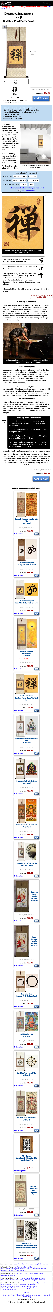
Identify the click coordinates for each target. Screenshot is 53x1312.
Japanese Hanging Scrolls (25, 1288)
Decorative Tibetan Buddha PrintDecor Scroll (26, 826)
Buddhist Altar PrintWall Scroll (26, 1035)
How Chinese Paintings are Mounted (13, 1269)
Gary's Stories (38, 1273)
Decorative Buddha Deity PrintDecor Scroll (26, 782)
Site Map (26, 1292)
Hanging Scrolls (6, 1284)
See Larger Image (26, 190)
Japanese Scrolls (32, 1286)
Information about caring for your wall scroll (27, 188)
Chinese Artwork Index (8, 1288)
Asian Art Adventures (8, 1275)
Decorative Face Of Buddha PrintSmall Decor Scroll (26, 864)
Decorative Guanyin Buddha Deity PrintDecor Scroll (26, 741)
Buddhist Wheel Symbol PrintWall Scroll (26, 1074)
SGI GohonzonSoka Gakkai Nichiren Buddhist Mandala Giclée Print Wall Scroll (26, 1245)
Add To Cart (41, 98)
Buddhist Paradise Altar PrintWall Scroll (26, 1119)
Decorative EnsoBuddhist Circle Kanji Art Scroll (26, 995)
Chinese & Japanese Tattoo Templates (13, 1270)
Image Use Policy (9, 1295)
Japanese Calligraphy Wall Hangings (13, 1286)
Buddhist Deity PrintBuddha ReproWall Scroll (26, 653)
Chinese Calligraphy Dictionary (35, 1280)
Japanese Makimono (43, 1283)
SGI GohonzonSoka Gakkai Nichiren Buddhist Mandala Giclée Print (26, 1158)
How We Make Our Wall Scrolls (24, 1267)
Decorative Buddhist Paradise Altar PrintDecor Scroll (26, 521)
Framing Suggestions (27, 1278)
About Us (20, 1273)
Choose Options (20, 1171)
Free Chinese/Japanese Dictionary (12, 1280)
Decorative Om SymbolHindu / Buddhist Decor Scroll (26, 564)
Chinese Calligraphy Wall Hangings (24, 1284)
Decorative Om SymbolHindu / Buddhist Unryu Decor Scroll (26, 602)
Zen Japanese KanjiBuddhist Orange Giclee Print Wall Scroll (26, 698)
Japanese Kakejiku (29, 1283)
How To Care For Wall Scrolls (36, 1269)
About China (29, 1273)
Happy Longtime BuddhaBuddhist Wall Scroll (34, 941)
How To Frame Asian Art (43, 1278)
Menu (47, 3)
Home (15, 1264)
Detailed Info (18, 534)
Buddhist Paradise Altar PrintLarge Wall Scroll (33, 1190)
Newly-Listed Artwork (41, 1264)
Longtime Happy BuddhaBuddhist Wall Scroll (34, 896)
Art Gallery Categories (25, 1264)
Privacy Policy (20, 1295)
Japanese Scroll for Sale (9, 1289)
